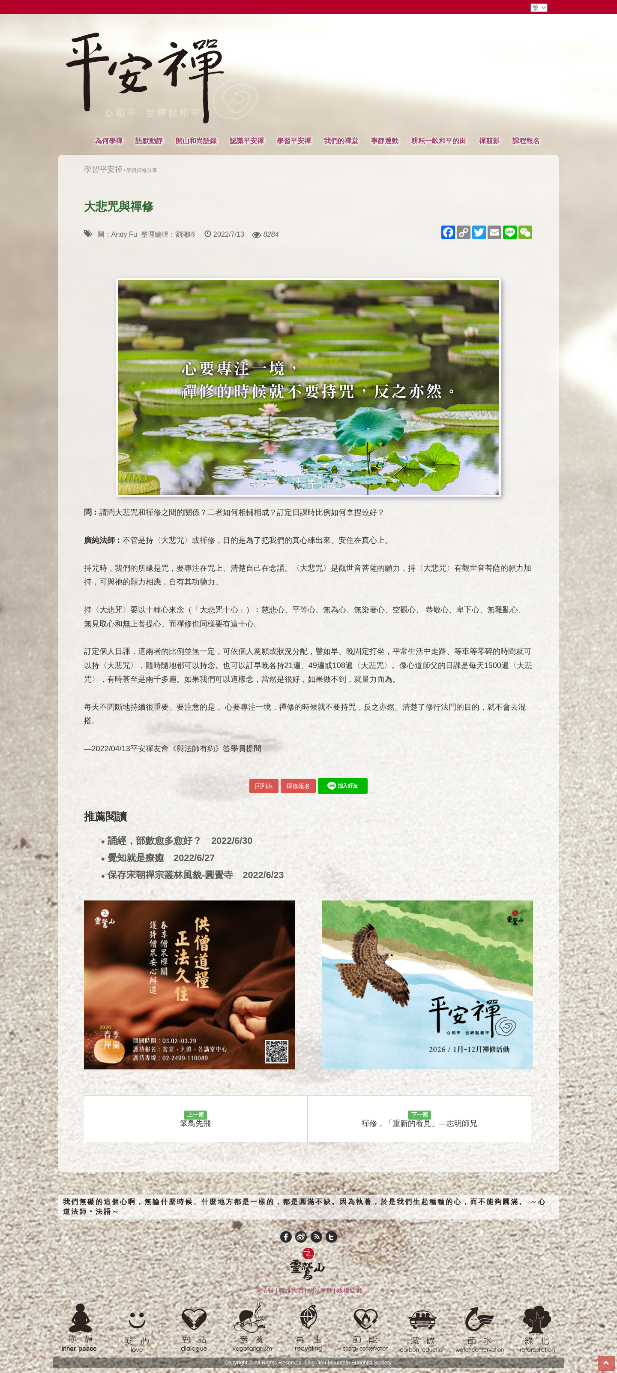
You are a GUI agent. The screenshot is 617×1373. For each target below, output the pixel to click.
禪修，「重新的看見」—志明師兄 (419, 1119)
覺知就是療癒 (158, 858)
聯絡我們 (291, 1290)
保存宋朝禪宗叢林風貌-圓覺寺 (192, 875)
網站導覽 (320, 1290)
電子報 (265, 1290)
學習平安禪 (294, 141)
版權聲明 (349, 1290)
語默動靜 (149, 141)
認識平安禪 (247, 141)
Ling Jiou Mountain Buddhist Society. (349, 1363)
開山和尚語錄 (196, 141)
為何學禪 (109, 141)
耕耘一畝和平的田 (438, 141)
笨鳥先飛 (195, 1119)
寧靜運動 (384, 141)
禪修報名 (298, 786)
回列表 (264, 786)
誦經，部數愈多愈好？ (177, 841)
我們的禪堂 (341, 141)
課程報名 (526, 141)
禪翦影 (489, 141)
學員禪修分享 (141, 170)
